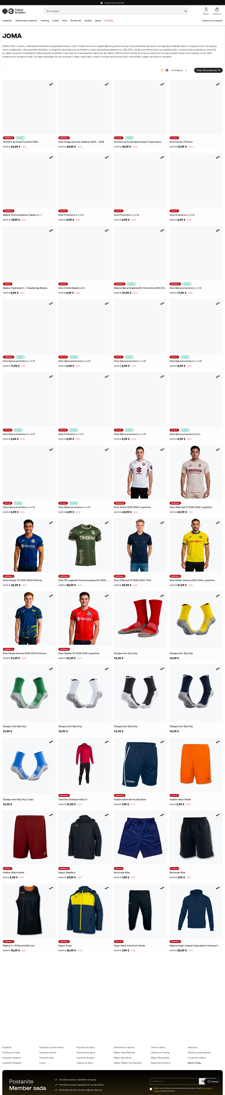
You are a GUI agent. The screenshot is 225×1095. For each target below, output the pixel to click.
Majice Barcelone (123, 1057)
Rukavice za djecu (85, 1052)
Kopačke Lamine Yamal (51, 1047)
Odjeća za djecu (84, 1062)
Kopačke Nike (46, 1057)
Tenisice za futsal (11, 1052)
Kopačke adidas (47, 1052)
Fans (64, 20)
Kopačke (7, 20)
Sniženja (108, 20)
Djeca (98, 20)
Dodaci (88, 20)
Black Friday (194, 1062)
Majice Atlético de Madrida (127, 1062)
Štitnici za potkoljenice (199, 1052)
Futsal (55, 20)
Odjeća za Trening (160, 1052)
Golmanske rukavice (26, 20)
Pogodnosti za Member (112, 3)
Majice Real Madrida (124, 1052)
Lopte (42, 1062)
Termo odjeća (158, 1047)
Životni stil (75, 20)
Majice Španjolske (160, 1057)
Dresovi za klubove (212, 20)
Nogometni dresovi (160, 1062)
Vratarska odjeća (197, 1057)
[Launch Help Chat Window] (213, 1081)
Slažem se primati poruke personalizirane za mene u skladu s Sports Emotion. (183, 1089)
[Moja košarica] (217, 11)
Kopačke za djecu (85, 1047)
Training (44, 20)
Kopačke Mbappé (11, 1062)
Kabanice (193, 1047)
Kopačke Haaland (11, 1057)
